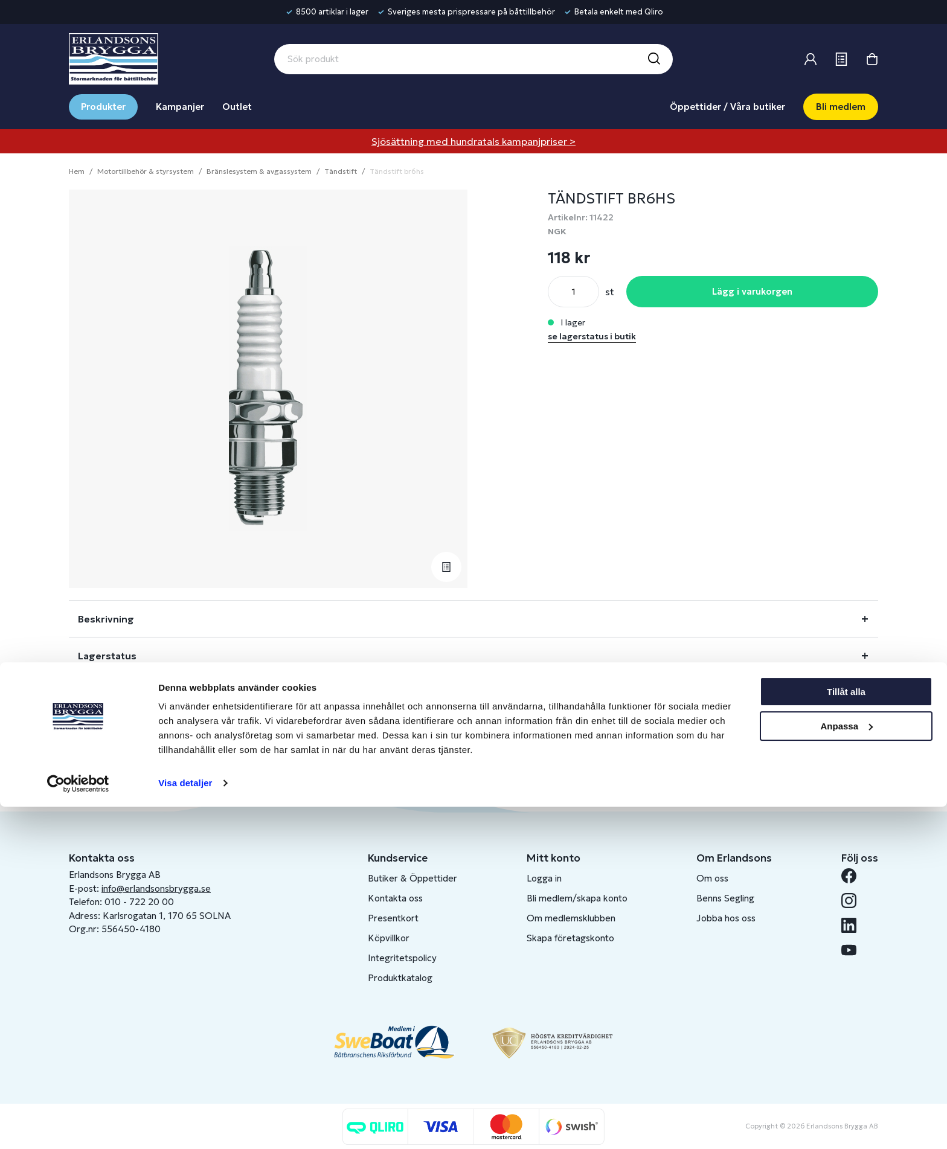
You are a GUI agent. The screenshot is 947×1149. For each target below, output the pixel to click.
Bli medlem (840, 106)
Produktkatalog (400, 978)
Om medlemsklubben (571, 918)
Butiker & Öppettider (412, 878)
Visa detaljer (185, 1125)
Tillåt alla (846, 1034)
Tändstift (340, 171)
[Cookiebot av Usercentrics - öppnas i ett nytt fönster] (78, 1125)
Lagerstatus (107, 656)
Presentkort (393, 918)
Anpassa (846, 1068)
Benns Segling (725, 898)
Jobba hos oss (726, 918)
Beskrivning (106, 619)
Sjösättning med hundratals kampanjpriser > (473, 141)
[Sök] (653, 59)
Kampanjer (180, 106)
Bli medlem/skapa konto (577, 898)
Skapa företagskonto (570, 938)
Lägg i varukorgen (752, 291)
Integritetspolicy (402, 958)
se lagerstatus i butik (592, 336)
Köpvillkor (388, 938)
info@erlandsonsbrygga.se (156, 888)
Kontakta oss (395, 898)
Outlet (237, 106)
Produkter (103, 106)
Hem (77, 171)
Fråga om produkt (122, 693)
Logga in (544, 878)
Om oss (712, 878)
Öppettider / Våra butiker (727, 106)
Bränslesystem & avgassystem (259, 171)
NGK (557, 231)
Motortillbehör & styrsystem (145, 171)
